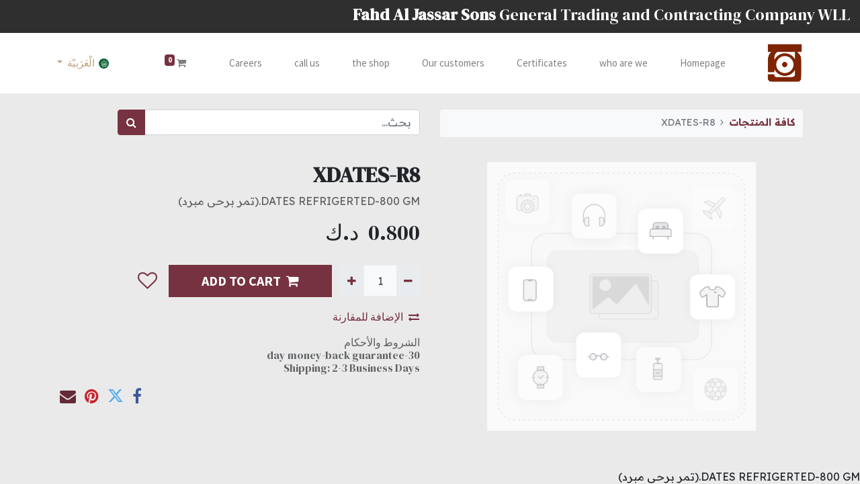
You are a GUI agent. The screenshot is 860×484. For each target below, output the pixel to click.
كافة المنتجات (762, 122)
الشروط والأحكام (382, 342)
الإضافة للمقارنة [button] (376, 316)
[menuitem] (700, 63)
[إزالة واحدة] (408, 280)
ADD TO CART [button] (250, 280)
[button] (147, 281)
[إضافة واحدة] (351, 280)
